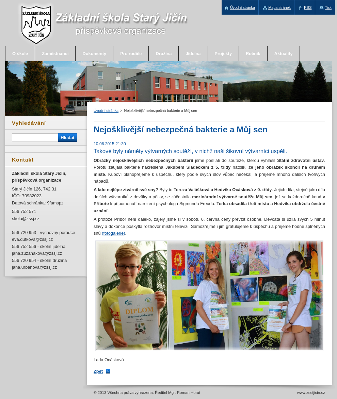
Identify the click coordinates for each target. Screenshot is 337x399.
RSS (307, 7)
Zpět (98, 371)
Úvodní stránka (106, 111)
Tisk (328, 7)
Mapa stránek (279, 7)
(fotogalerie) (113, 233)
